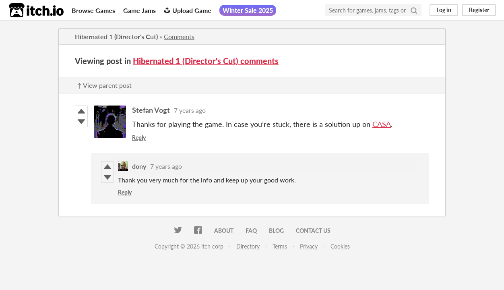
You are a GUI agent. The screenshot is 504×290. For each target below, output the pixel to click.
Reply (139, 137)
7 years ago (190, 110)
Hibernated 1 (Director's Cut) (116, 36)
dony (139, 166)
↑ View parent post (104, 85)
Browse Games (93, 10)
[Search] (413, 10)
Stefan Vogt (151, 110)
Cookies (340, 246)
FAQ (251, 230)
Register (479, 9)
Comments (179, 36)
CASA (381, 124)
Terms (280, 246)
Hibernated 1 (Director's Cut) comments (206, 61)
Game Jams (139, 10)
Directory (248, 246)
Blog (276, 230)
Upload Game (187, 10)
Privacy (309, 246)
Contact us (313, 230)
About (223, 230)
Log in (443, 9)
